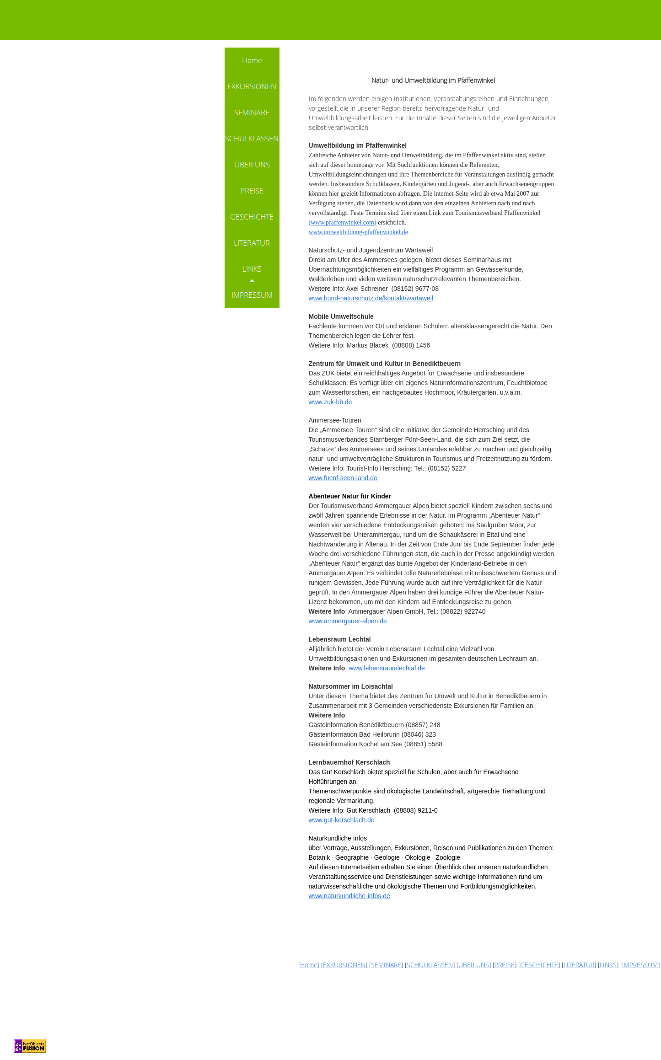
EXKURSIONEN (344, 964)
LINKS (608, 964)
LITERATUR (579, 964)
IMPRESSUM (640, 964)
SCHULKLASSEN (430, 964)
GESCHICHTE (539, 964)
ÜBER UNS (473, 964)
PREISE (504, 964)
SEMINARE (386, 964)
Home (308, 964)
